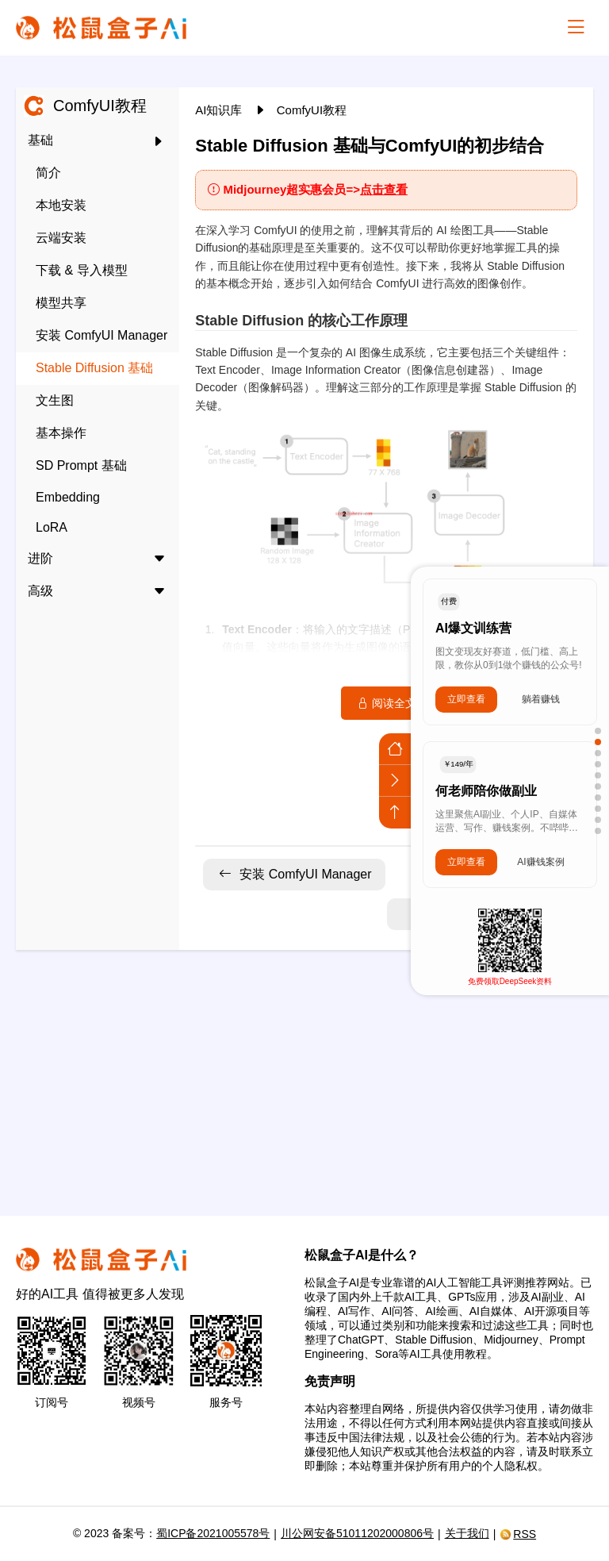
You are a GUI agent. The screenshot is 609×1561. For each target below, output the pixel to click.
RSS (518, 1534)
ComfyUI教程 (312, 110)
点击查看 (384, 189)
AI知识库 (220, 110)
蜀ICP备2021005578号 (213, 1533)
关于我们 (467, 1533)
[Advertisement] (304, 1073)
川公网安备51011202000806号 (357, 1533)
